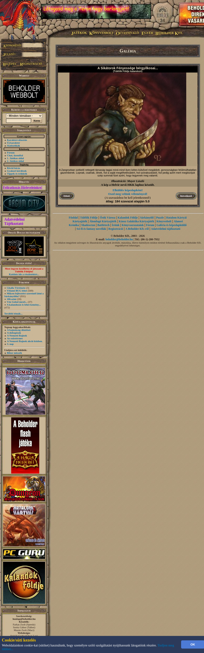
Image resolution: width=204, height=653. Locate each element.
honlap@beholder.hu (24, 618)
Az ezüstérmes (15, 338)
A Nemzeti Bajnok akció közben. (25, 341)
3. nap (10, 344)
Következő (186, 195)
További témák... (13, 313)
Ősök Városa (107, 217)
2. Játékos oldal (15, 161)
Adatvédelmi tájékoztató (165, 228)
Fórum (10, 152)
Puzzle (160, 217)
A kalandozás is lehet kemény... (24, 304)
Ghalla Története (16, 287)
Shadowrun (88, 225)
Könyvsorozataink (133, 225)
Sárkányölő (147, 217)
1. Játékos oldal (15, 158)
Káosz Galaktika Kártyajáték (136, 221)
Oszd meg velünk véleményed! (127, 194)
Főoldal (73, 217)
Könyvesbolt (163, 221)
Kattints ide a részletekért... (24, 274)
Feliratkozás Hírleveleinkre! (22, 187)
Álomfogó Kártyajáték (103, 221)
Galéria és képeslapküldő (172, 225)
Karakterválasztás (17, 140)
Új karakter (13, 142)
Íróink (116, 225)
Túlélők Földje (89, 217)
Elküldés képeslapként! (128, 190)
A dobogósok (14, 332)
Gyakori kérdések (17, 170)
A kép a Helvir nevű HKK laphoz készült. (127, 184)
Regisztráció (115, 228)
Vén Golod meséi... (17, 301)
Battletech (103, 225)
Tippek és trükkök (17, 173)
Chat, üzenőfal (15, 155)
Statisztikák (13, 145)
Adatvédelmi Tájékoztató (14, 221)
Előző (67, 195)
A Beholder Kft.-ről (137, 228)
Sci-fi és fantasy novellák (91, 228)
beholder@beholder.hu (119, 239)
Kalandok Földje (128, 217)
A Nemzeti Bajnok (17, 335)
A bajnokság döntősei (18, 329)
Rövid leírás (13, 168)
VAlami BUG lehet (17, 290)
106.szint (11, 299)
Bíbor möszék (14, 352)
